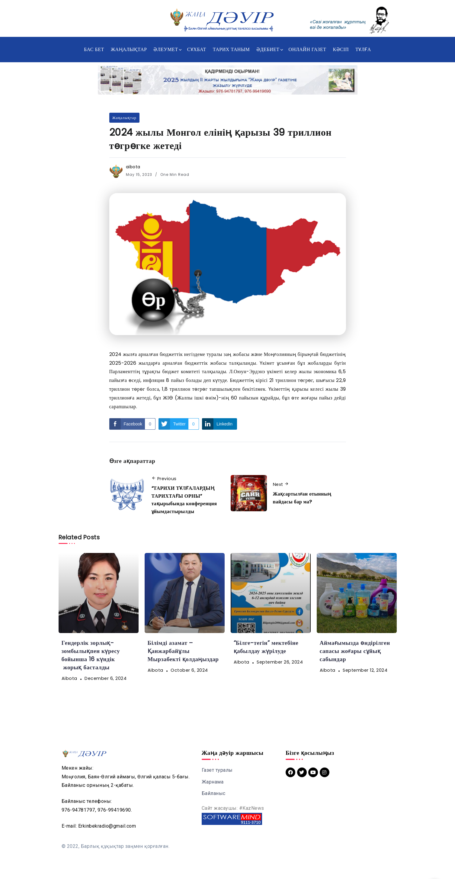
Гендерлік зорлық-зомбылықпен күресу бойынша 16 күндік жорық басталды (91, 655)
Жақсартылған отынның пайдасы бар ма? (302, 497)
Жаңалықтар (124, 117)
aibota (133, 167)
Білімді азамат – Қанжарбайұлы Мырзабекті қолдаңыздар (183, 651)
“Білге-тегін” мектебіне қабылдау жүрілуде (266, 647)
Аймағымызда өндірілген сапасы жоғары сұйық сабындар (355, 651)
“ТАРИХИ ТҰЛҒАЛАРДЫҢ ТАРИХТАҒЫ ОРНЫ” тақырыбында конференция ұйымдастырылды (184, 500)
